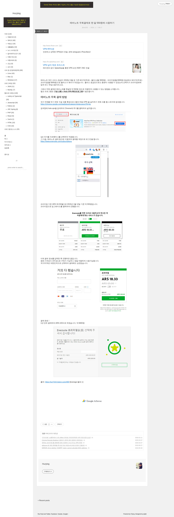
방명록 (6, 148)
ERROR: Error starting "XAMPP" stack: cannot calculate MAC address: (64, 448)
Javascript (12, 102)
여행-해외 (12, 60)
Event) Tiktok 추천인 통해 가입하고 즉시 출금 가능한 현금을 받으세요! (16, 22)
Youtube (59, 514)
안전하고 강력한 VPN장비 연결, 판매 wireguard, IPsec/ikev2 (67, 52)
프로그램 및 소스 (11, 129)
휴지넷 (6, 154)
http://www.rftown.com (50, 46)
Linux (10, 73)
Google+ (65, 514)
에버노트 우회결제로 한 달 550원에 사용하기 (92, 23)
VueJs (10, 119)
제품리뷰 (11, 37)
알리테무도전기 (14, 54)
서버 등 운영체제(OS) (13, 70)
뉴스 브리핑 (12, 50)
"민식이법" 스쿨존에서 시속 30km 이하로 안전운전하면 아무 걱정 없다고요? (66, 437)
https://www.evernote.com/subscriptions (56, 141)
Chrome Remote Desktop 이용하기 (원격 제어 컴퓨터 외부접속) (62, 440)
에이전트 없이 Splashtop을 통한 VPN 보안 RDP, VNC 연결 (66, 68)
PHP (10, 112)
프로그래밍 (9, 83)
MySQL (11, 90)
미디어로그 (8, 142)
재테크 (11, 40)
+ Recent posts (44, 500)
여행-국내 (12, 57)
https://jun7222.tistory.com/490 (57, 382)
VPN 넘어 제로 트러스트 (54, 65)
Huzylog (17, 13)
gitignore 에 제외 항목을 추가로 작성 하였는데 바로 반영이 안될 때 (63, 445)
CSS (10, 126)
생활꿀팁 (12, 47)
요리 (10, 67)
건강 (10, 63)
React (10, 116)
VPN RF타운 (48, 49)
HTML (11, 122)
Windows (12, 80)
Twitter (48, 514)
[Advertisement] (92, 401)
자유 (8, 34)
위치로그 (7, 145)
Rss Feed (40, 514)
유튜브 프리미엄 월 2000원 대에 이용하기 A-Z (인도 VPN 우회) (62, 443)
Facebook (54, 514)
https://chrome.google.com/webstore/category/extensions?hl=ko (66, 104)
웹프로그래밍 (11, 93)
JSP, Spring (12, 109)
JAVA (10, 86)
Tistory (133, 514)
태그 (6, 139)
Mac (10, 77)
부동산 (11, 44)
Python (11, 106)
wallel (144, 514)
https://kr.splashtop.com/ (51, 62)
